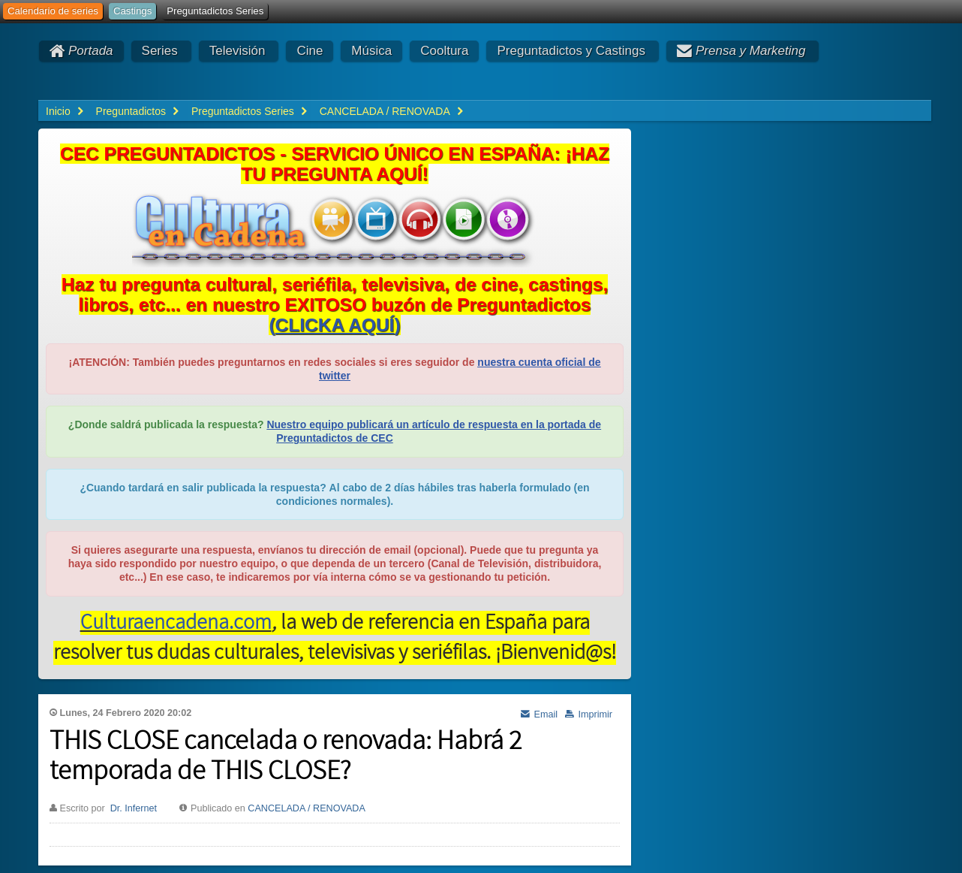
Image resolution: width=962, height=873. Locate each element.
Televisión (237, 51)
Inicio (58, 111)
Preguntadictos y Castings (571, 51)
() (334, 325)
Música (371, 51)
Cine (309, 51)
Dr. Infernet (133, 808)
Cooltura (444, 51)
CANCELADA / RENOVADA (306, 808)
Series (160, 51)
